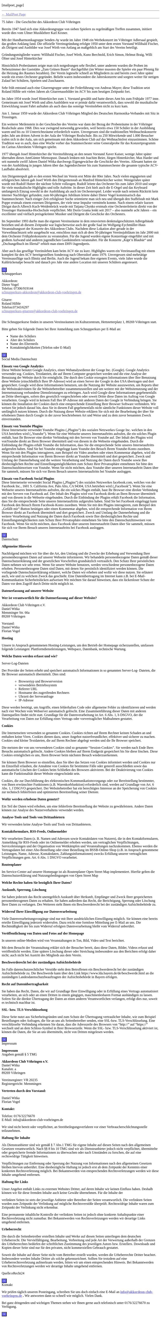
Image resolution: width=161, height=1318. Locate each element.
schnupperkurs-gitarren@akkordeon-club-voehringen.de (40, 311)
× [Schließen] (4, 269)
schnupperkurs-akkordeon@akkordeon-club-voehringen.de (41, 292)
